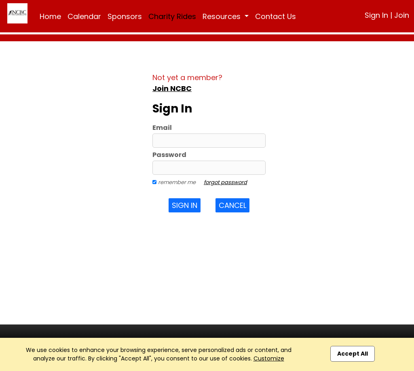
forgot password (225, 182)
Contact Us (275, 16)
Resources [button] (223, 16)
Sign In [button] (184, 205)
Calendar (84, 16)
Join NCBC (172, 88)
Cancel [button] (232, 205)
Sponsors (125, 16)
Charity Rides (172, 16)
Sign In (376, 15)
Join (401, 15)
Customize (268, 358)
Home (50, 16)
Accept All (352, 354)
